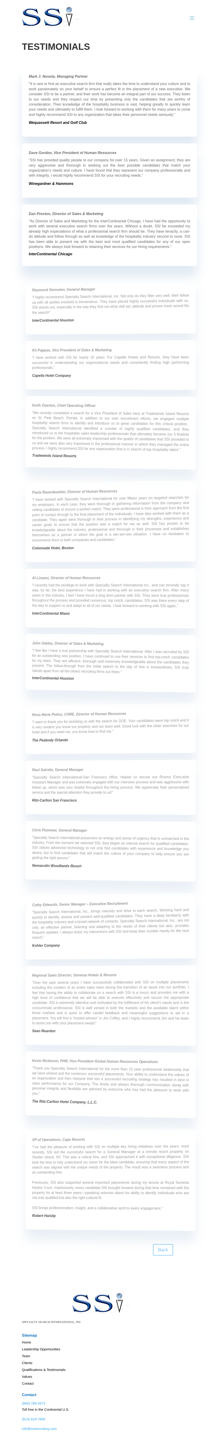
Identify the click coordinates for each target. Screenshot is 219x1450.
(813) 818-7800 (33, 1419)
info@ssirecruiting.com (39, 1429)
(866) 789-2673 (33, 1403)
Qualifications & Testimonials (44, 1370)
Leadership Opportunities (41, 1349)
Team (26, 1356)
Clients (27, 1363)
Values (27, 1376)
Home (26, 1342)
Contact (28, 1383)
